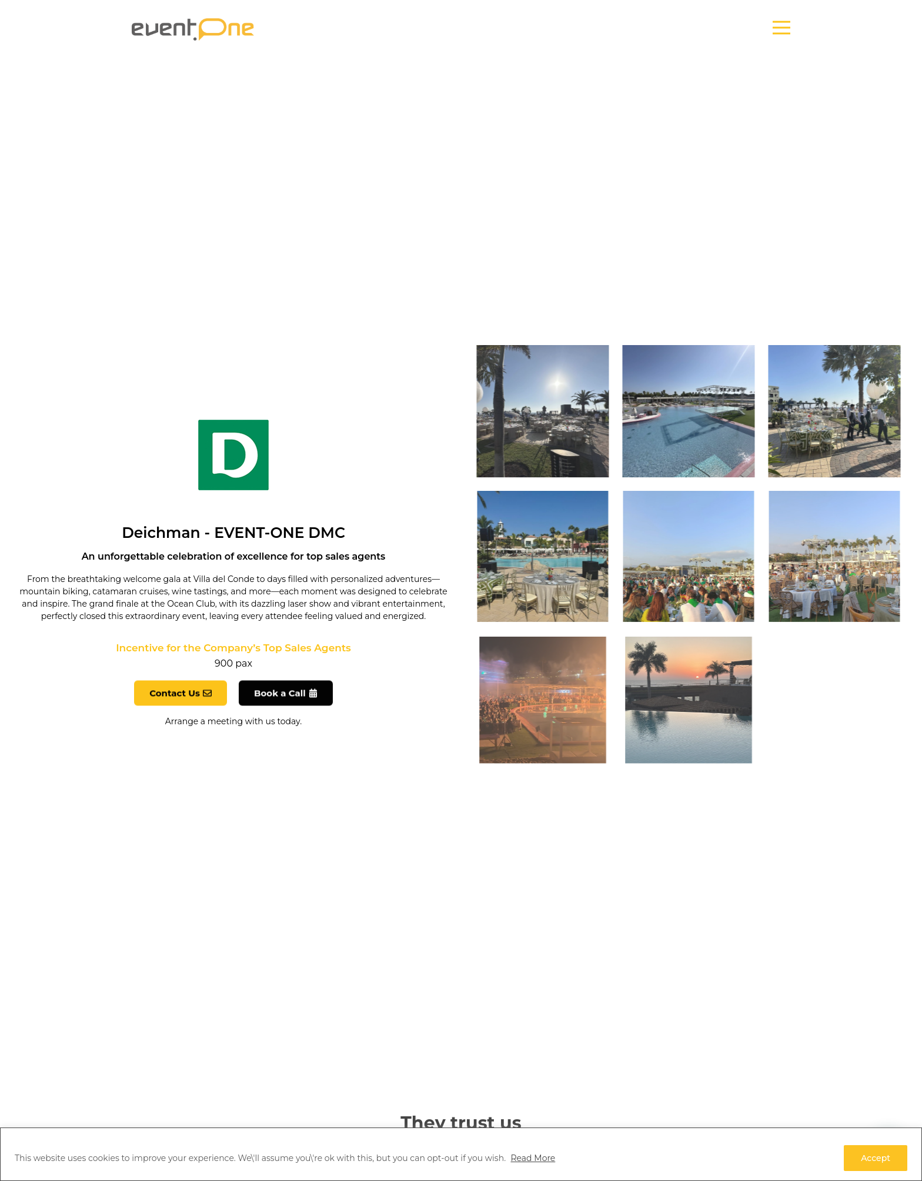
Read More (532, 1158)
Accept (875, 1158)
